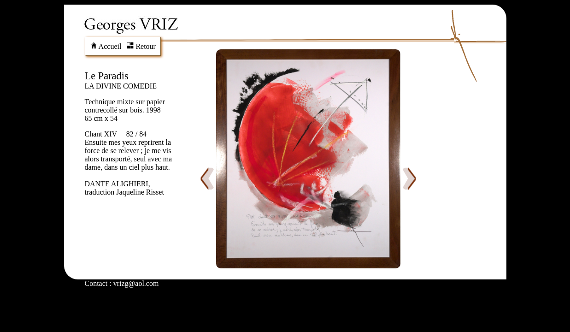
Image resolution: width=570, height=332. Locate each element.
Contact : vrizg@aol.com (122, 283)
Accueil (106, 46)
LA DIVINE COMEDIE (121, 86)
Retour (141, 46)
